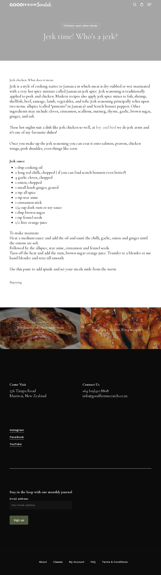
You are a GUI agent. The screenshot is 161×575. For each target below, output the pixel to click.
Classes (58, 561)
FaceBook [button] (17, 437)
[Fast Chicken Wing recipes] (120, 328)
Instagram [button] (17, 430)
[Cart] (141, 4)
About (43, 561)
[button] (149, 4)
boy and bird (106, 127)
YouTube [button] (16, 444)
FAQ (93, 561)
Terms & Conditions (115, 561)
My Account (76, 561)
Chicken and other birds (80, 25)
